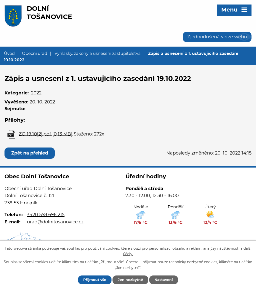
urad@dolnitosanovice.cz (55, 222)
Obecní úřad (34, 53)
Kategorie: (16, 93)
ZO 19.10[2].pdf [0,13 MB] (45, 133)
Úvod (9, 53)
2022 (36, 93)
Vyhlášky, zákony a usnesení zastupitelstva (97, 53)
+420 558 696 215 (45, 214)
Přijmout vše (94, 279)
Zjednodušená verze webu (217, 37)
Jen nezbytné (130, 279)
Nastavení (163, 279)
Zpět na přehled (29, 153)
